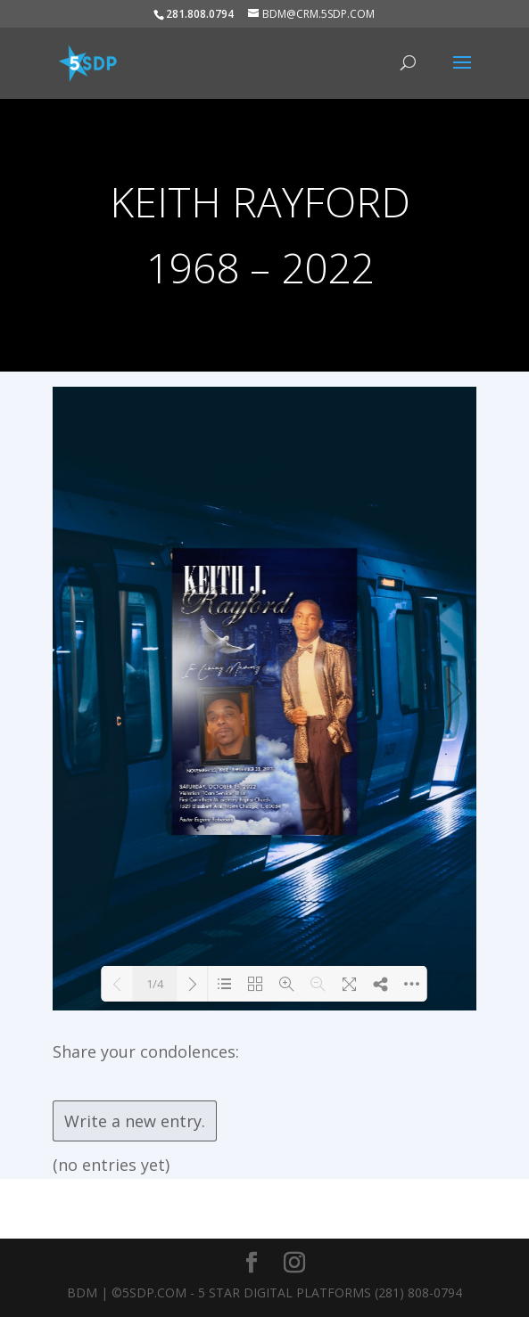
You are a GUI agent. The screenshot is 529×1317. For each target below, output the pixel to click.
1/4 (154, 984)
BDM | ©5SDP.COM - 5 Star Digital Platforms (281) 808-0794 (264, 1292)
